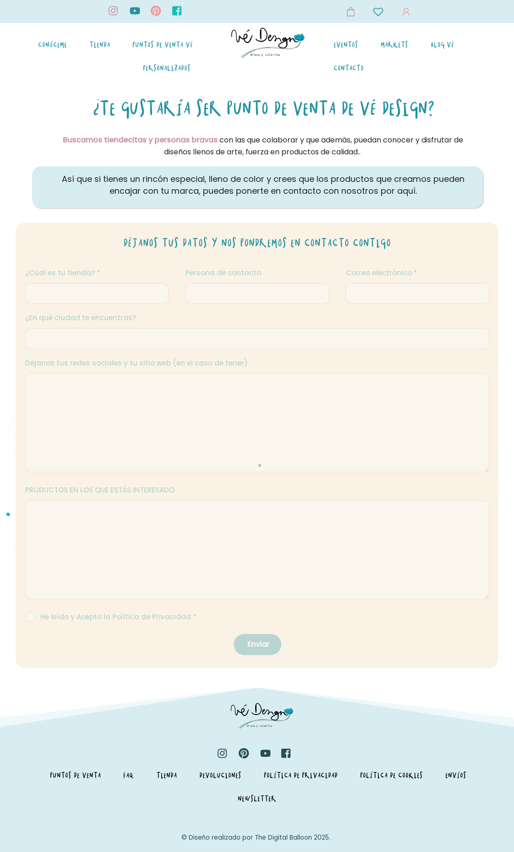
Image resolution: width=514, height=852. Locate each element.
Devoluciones (220, 775)
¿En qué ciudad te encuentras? (80, 317)
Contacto (349, 68)
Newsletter (257, 798)
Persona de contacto (223, 273)
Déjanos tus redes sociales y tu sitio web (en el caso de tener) (136, 363)
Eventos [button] (346, 45)
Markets (394, 45)
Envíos (455, 775)
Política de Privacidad (301, 775)
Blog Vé (442, 45)
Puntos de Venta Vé (162, 45)
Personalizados (167, 68)
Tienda (99, 45)
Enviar (258, 644)
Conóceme (52, 45)
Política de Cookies (391, 775)
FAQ (128, 775)
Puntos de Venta (75, 775)
